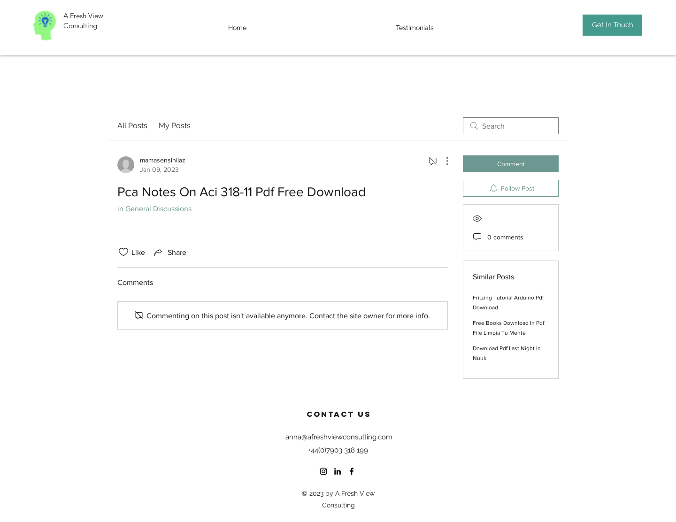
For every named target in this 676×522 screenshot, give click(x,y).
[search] (511, 125)
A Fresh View (83, 15)
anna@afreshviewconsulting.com (338, 437)
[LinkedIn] (337, 471)
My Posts (175, 125)
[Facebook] (351, 471)
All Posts (132, 125)
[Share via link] (169, 252)
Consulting (81, 25)
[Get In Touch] (612, 25)
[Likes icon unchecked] (123, 252)
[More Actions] (442, 161)
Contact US (339, 414)
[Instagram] (323, 471)
